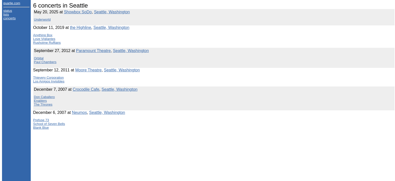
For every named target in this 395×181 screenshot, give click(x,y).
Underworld (42, 19)
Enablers (40, 101)
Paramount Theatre (93, 51)
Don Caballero (44, 97)
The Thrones (43, 104)
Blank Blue (41, 127)
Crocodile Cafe (86, 89)
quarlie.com (11, 3)
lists (6, 14)
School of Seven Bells (49, 124)
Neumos (79, 112)
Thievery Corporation (48, 77)
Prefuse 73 (41, 120)
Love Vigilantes (44, 39)
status (7, 11)
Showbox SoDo (78, 12)
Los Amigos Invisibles (48, 81)
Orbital (39, 58)
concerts (9, 18)
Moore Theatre (88, 70)
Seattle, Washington (112, 12)
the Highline (80, 27)
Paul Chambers (45, 62)
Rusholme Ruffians (47, 42)
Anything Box (43, 35)
